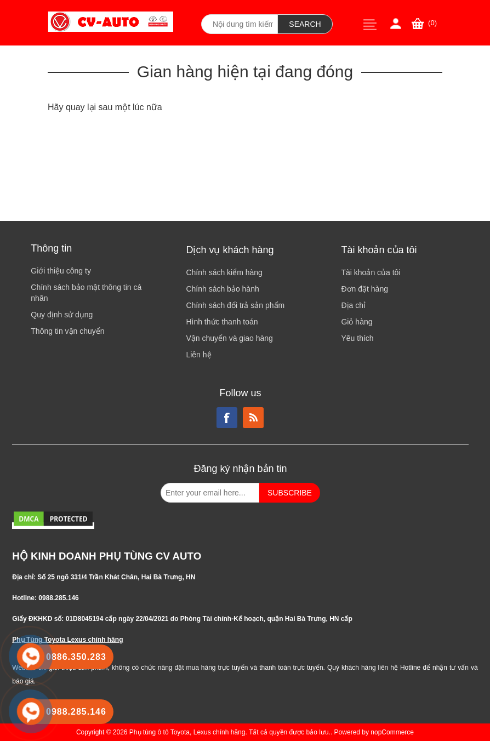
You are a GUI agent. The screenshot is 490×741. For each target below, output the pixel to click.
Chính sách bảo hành (222, 288)
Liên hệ (198, 354)
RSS (253, 417)
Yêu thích (357, 338)
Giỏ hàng (356, 321)
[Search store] (239, 24)
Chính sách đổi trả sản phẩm (235, 305)
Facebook (226, 417)
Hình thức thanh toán (222, 321)
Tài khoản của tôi (370, 272)
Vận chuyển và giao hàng (229, 338)
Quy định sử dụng (62, 314)
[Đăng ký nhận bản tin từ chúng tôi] (210, 493)
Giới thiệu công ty (61, 270)
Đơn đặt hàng (364, 288)
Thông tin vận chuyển (67, 331)
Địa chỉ (353, 305)
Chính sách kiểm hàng (224, 272)
